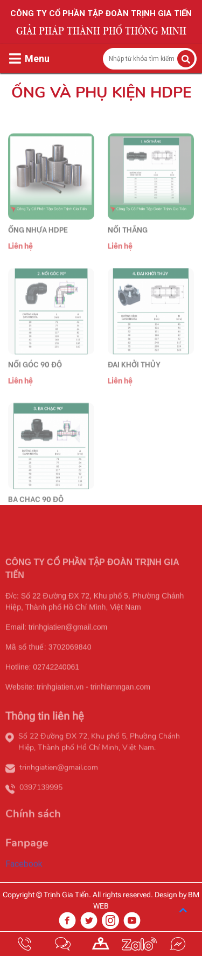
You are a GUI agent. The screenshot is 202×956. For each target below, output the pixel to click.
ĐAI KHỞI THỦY (134, 377)
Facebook (24, 876)
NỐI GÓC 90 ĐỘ (35, 377)
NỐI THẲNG (128, 242)
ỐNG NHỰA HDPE (38, 242)
